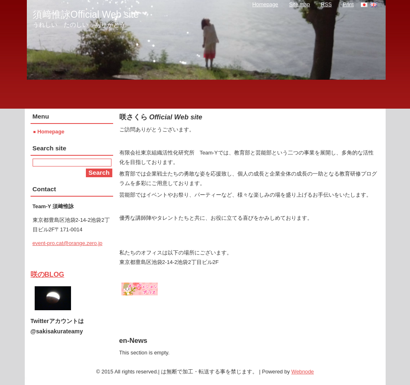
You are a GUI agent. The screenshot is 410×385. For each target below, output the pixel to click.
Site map (299, 4)
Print (348, 4)
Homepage (51, 131)
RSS (326, 4)
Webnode (303, 371)
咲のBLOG (47, 274)
